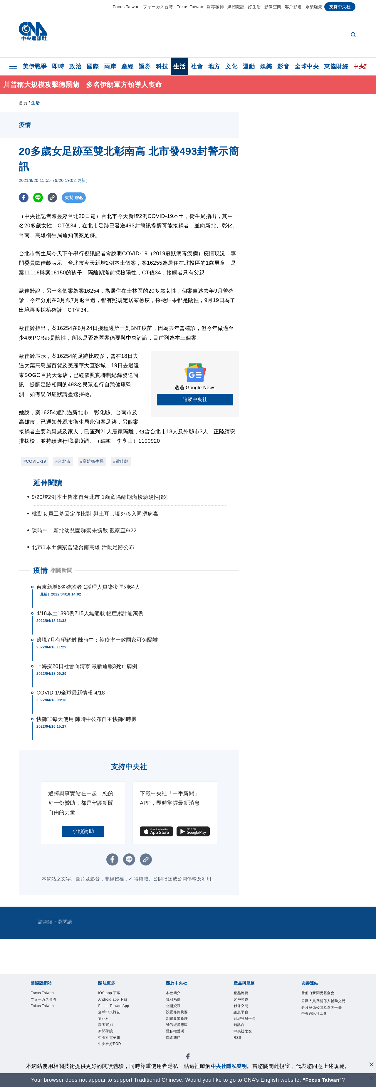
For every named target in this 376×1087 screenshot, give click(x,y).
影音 (283, 66)
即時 (58, 66)
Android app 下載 (119, 1002)
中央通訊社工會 (320, 1033)
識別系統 (177, 1002)
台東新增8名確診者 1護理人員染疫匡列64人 (88, 587)
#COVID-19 (35, 461)
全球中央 (307, 66)
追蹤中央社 (195, 399)
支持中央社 (340, 6)
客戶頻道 (293, 7)
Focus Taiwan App (115, 1014)
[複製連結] (54, 197)
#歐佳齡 (120, 461)
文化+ (105, 1033)
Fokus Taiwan (190, 7)
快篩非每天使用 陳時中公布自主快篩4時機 (86, 719)
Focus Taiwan (126, 7)
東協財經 (336, 66)
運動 (249, 66)
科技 (162, 66)
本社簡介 (177, 994)
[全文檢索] (354, 35)
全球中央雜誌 (114, 1026)
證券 (145, 66)
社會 (197, 66)
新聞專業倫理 (182, 1026)
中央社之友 (247, 1041)
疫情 (40, 570)
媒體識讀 (235, 7)
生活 (179, 66)
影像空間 (272, 7)
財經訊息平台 (250, 1026)
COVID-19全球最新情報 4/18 (70, 693)
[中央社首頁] (33, 32)
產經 (127, 66)
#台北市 (63, 461)
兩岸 (110, 66)
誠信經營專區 (182, 1033)
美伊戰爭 (35, 66)
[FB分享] (24, 197)
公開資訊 (177, 1010)
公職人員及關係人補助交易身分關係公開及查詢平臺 (323, 1018)
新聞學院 (109, 1049)
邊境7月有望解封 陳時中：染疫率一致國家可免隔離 (97, 640)
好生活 (254, 7)
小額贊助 (83, 831)
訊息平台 (244, 1018)
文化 (231, 66)
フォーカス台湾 (158, 7)
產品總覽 (244, 994)
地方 (214, 66)
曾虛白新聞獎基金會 (323, 998)
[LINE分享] (39, 197)
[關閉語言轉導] (371, 1079)
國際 (93, 66)
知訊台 (242, 1033)
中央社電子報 (114, 1057)
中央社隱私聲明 (229, 1066)
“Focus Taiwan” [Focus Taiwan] (322, 1080)
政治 (75, 66)
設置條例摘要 (182, 1018)
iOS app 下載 (114, 994)
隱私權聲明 (179, 1041)
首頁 (23, 102)
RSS (239, 1049)
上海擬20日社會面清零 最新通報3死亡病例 (86, 666)
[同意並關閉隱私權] (371, 1065)
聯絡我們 (177, 1049)
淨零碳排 (215, 7)
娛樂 (266, 66)
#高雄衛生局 (92, 461)
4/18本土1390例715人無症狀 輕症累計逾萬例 (90, 613)
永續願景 (314, 7)
